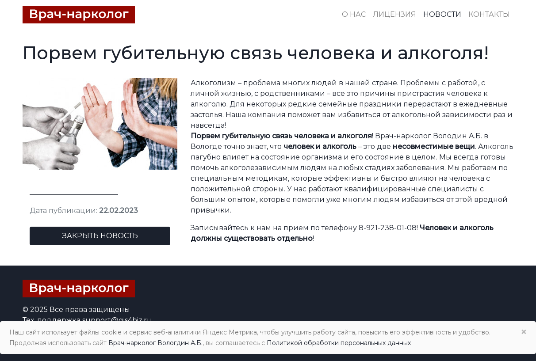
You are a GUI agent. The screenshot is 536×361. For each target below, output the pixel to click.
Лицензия (394, 14)
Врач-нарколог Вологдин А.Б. (155, 343)
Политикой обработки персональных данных (339, 343)
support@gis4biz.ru (117, 320)
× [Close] (524, 332)
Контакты (489, 14)
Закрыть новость (100, 236)
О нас (354, 14)
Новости (442, 14)
